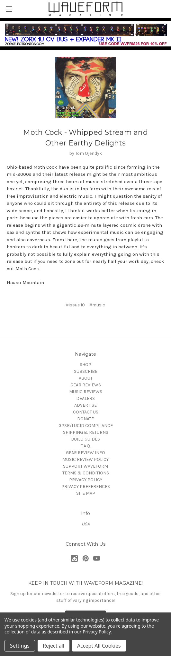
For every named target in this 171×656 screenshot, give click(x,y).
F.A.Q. (85, 446)
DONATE (85, 419)
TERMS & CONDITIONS (85, 473)
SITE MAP (85, 493)
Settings (20, 645)
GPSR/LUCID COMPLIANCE (86, 425)
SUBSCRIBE (85, 371)
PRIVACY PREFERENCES (85, 486)
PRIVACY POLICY (85, 479)
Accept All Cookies (99, 645)
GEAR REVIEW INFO (85, 452)
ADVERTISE (85, 405)
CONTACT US (85, 412)
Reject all (53, 645)
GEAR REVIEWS (85, 385)
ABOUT (86, 378)
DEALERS (85, 398)
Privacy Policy (97, 632)
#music (97, 305)
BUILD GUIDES (85, 439)
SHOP (85, 364)
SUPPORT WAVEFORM (85, 466)
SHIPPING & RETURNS (85, 432)
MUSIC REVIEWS (85, 391)
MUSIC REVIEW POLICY (85, 459)
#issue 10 (75, 305)
